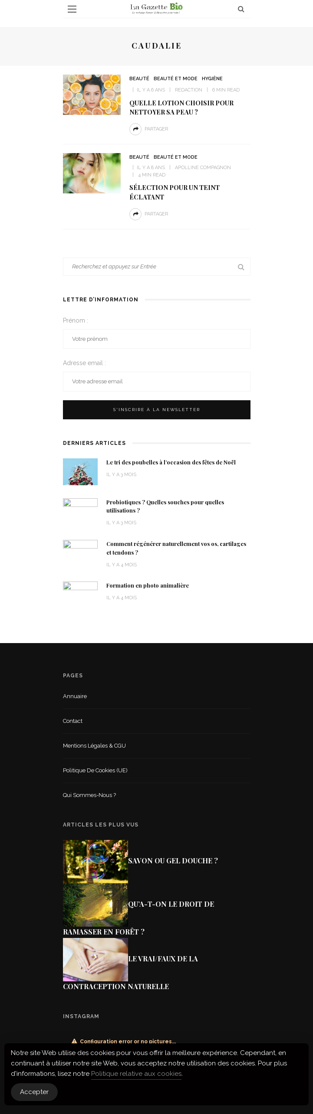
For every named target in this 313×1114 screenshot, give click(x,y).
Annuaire (75, 696)
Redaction (188, 90)
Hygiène (212, 79)
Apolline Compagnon (203, 167)
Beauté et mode (176, 79)
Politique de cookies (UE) (95, 770)
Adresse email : (84, 362)
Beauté (139, 79)
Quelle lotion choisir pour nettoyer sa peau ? (181, 107)
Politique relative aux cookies (136, 1074)
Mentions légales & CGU (94, 745)
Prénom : (75, 320)
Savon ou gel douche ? (173, 860)
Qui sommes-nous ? (89, 795)
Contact (72, 721)
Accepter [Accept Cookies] (34, 1092)
